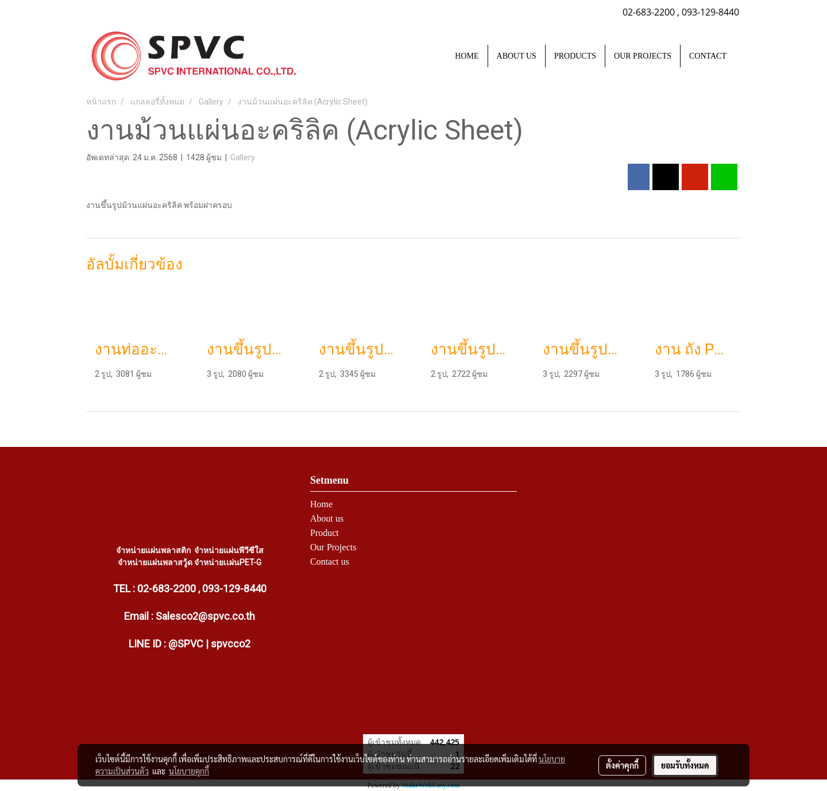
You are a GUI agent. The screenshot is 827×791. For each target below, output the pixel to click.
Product (324, 533)
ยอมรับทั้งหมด (685, 765)
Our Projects (333, 547)
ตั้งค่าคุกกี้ (622, 765)
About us (326, 518)
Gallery (242, 157)
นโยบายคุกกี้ (189, 771)
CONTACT (707, 56)
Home (321, 504)
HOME (466, 56)
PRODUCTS (575, 56)
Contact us (329, 561)
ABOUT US (516, 56)
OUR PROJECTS (642, 56)
